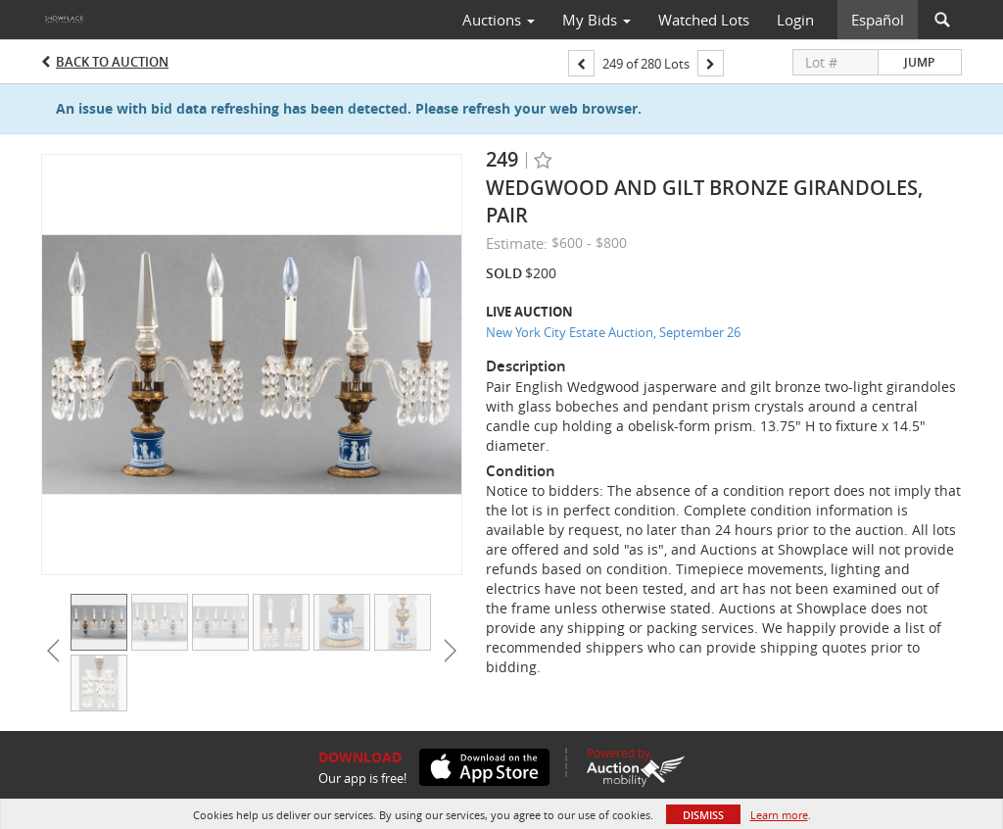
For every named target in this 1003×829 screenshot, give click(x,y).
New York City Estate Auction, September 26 (613, 332)
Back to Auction (112, 62)
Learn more (779, 814)
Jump (919, 62)
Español (877, 19)
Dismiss (703, 814)
